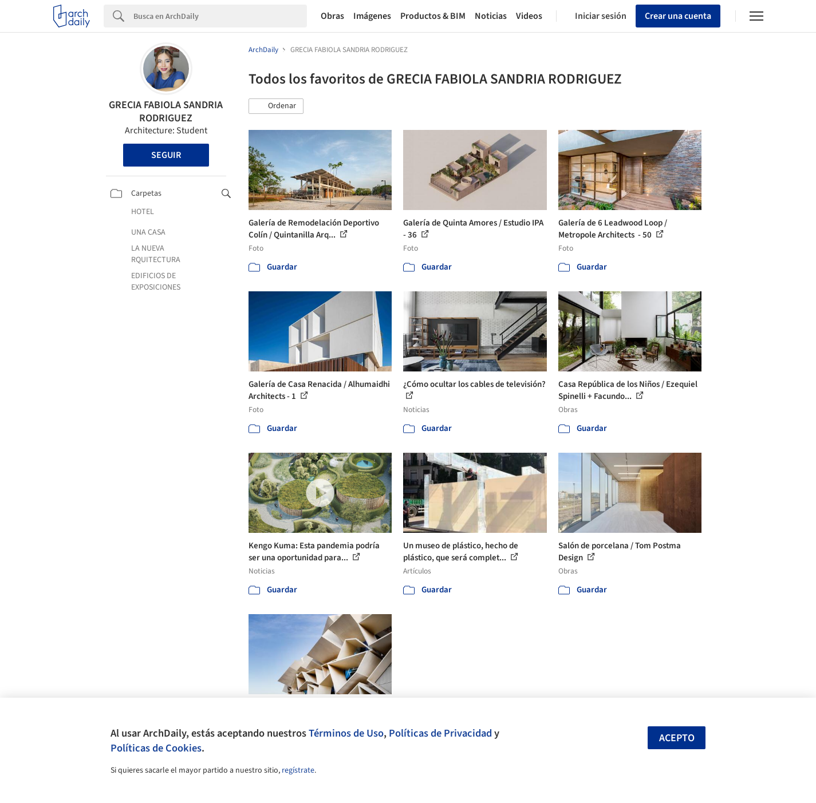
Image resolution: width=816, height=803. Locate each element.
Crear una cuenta (678, 16)
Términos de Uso (346, 733)
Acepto (677, 738)
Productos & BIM (433, 16)
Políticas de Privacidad (440, 733)
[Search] (220, 16)
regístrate (298, 770)
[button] (276, 106)
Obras (332, 16)
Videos (529, 16)
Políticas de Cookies (156, 748)
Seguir (166, 155)
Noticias (491, 16)
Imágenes (372, 16)
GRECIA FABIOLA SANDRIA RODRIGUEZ (166, 111)
